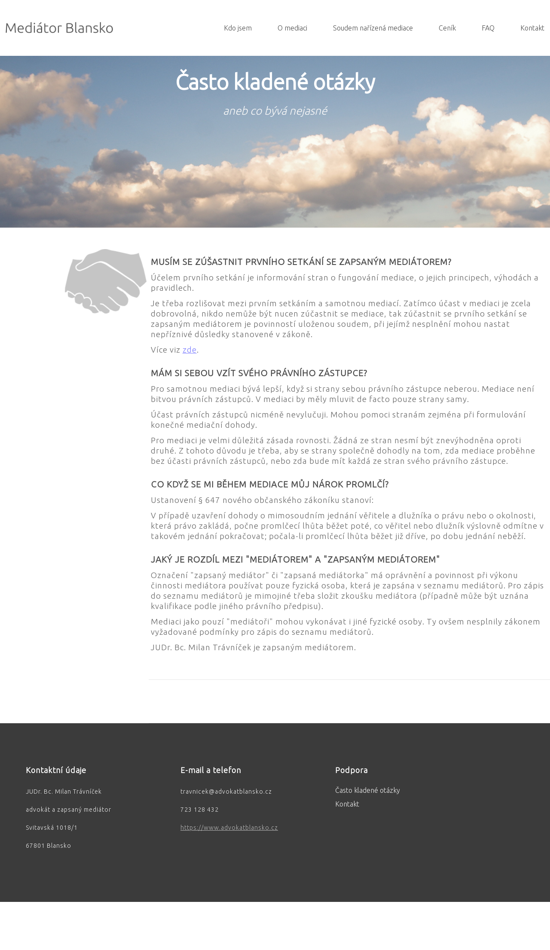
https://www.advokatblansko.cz (229, 827)
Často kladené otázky (367, 790)
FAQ (488, 28)
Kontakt (532, 28)
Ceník (447, 28)
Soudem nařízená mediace (373, 28)
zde (190, 349)
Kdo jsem (238, 28)
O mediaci (292, 28)
